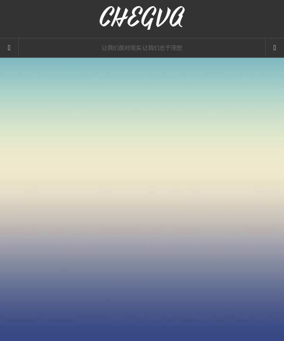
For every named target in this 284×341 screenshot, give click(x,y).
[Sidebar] (9, 47)
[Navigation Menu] (274, 47)
